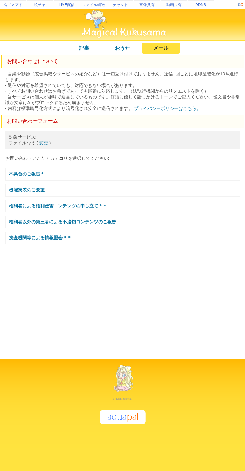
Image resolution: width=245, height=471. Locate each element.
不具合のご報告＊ (27, 173)
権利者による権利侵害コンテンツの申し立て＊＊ (58, 205)
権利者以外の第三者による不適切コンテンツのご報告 (62, 221)
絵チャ (40, 5)
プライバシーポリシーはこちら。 (167, 108)
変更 (43, 142)
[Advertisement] (122, 299)
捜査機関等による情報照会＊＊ (40, 237)
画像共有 (147, 5)
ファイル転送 (93, 5)
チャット (120, 5)
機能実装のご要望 (27, 189)
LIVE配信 (67, 5)
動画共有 (174, 5)
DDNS (200, 5)
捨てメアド (13, 5)
